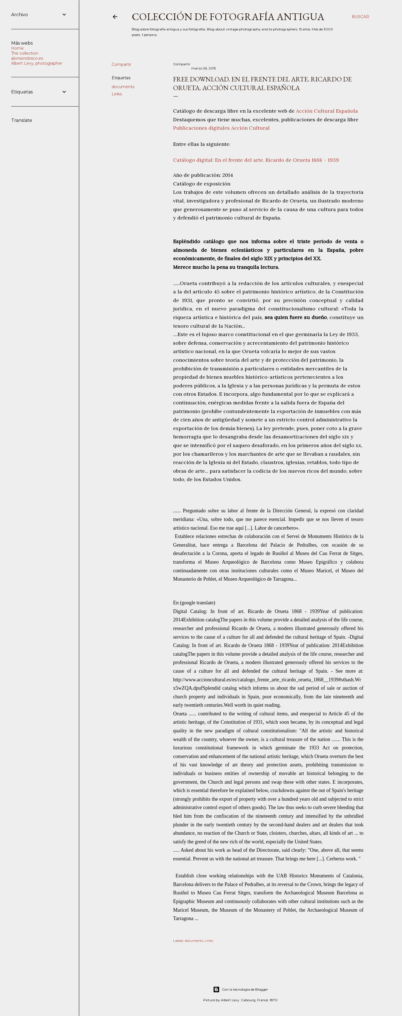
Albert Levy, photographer (36, 63)
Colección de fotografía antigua (228, 16)
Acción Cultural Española (327, 111)
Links (117, 93)
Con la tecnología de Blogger (240, 989)
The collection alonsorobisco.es (27, 56)
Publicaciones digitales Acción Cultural (221, 128)
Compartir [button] (121, 64)
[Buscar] (360, 16)
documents (123, 86)
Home (17, 48)
